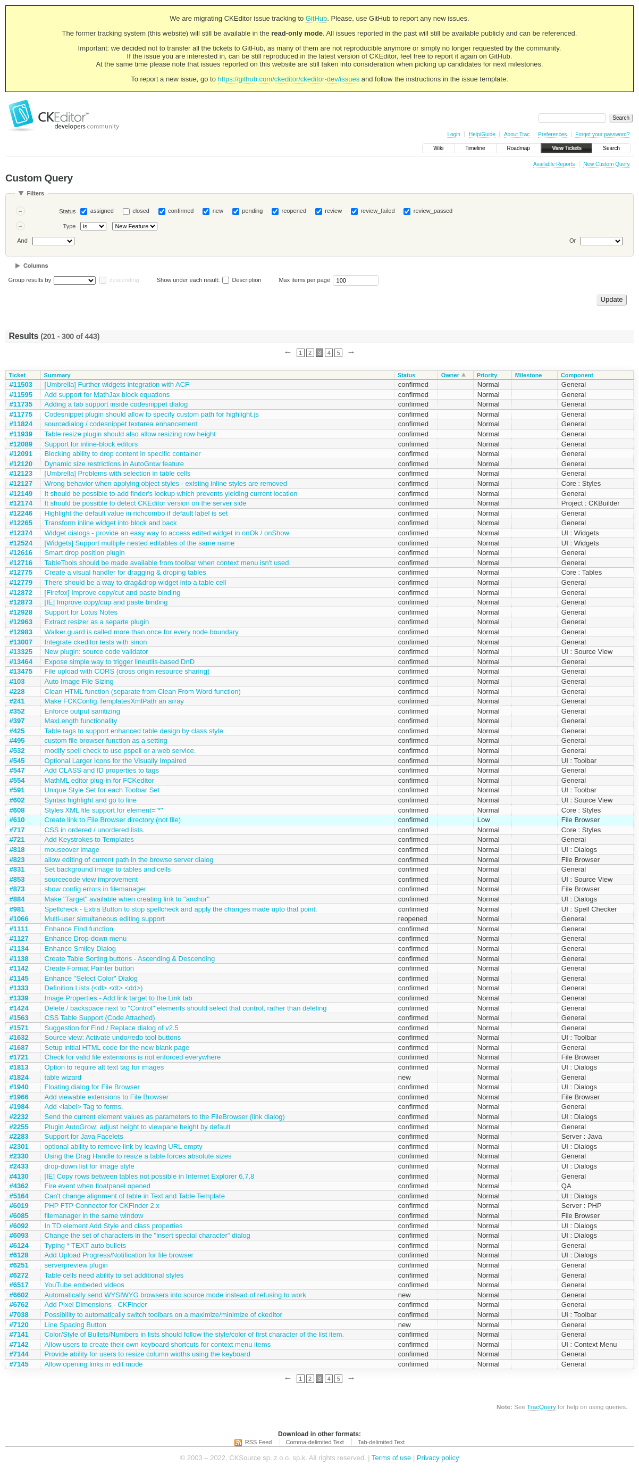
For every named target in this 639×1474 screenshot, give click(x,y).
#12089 (21, 444)
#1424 (19, 1008)
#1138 (19, 959)
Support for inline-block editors (91, 444)
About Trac (516, 134)
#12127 (21, 483)
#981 (17, 909)
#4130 (19, 1176)
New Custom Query (606, 164)
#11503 (21, 384)
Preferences (552, 134)
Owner (450, 375)
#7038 (19, 1315)
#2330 (19, 1156)
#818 (17, 850)
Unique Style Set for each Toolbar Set (102, 790)
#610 (17, 820)
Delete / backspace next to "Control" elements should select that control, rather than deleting (186, 1008)
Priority (487, 375)
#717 (17, 830)
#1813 (19, 1067)
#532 (17, 751)
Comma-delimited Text (315, 1442)
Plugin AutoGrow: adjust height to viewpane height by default (138, 1127)
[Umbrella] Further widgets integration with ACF (117, 384)
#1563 (19, 1018)
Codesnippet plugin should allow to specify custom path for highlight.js (152, 414)
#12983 (21, 632)
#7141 (19, 1334)
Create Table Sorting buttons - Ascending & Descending (130, 959)
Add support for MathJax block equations (107, 395)
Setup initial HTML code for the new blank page (117, 1047)
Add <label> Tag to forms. (84, 1107)
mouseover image (72, 850)
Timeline (475, 148)
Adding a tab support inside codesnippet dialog (116, 404)
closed (140, 211)
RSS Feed (258, 1442)
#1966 (19, 1097)
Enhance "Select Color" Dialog (91, 978)
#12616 (21, 553)
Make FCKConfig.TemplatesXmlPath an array (114, 701)
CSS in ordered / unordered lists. (95, 830)
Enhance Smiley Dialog (80, 949)
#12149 (21, 494)
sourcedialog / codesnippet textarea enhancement (121, 424)
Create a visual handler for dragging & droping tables (125, 572)
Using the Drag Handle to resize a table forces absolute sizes (138, 1156)
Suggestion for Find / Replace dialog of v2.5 (112, 1028)
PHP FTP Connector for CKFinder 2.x (102, 1206)
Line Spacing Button (75, 1325)
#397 (17, 721)
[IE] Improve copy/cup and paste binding (106, 602)
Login (453, 134)
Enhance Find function (79, 929)
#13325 (21, 652)
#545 (17, 761)
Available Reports (554, 164)
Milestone (528, 375)
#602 (17, 800)
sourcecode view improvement (91, 879)
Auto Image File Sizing (79, 681)
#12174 (21, 503)
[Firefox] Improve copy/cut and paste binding (113, 593)
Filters (35, 193)
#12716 (21, 563)
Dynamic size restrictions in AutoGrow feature (114, 464)
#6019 (19, 1206)
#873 (17, 889)
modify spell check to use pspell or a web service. (120, 751)
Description (241, 280)
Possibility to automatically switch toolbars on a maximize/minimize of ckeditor (163, 1315)
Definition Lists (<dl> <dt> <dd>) (94, 988)
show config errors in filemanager (95, 889)
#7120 (19, 1325)
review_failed (377, 211)
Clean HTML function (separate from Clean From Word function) (143, 691)
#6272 (19, 1275)
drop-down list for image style (89, 1166)
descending (124, 280)
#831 (17, 869)
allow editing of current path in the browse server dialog (129, 860)
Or (572, 240)
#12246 (21, 513)
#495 (17, 740)
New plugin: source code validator (96, 652)
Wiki (438, 148)
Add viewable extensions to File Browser (107, 1097)
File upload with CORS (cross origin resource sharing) (127, 671)
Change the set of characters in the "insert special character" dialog (147, 1235)
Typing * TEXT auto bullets (85, 1245)
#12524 (21, 543)
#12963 (21, 622)
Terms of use (391, 1458)
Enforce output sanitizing (82, 711)
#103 (17, 681)
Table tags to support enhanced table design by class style (134, 731)
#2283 (19, 1136)
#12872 (21, 593)
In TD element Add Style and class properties (114, 1226)
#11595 (21, 395)
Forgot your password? (602, 134)
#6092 (19, 1226)
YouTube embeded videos (84, 1285)
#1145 (19, 978)
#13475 (21, 671)
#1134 (19, 949)
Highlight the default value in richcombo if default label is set (136, 513)
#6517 (19, 1285)
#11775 (21, 414)
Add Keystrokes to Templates (89, 839)
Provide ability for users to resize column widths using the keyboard (147, 1354)
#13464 (21, 662)
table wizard (63, 1077)
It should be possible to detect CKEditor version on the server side (146, 503)
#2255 (19, 1127)
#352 (17, 711)
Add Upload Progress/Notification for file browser (119, 1255)
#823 (17, 860)
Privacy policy (438, 1458)
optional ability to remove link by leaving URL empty (124, 1146)
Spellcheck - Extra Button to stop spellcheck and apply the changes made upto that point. (181, 909)
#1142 (19, 968)
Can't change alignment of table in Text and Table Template (135, 1196)
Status (67, 211)
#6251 (19, 1265)
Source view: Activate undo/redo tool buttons (113, 1037)
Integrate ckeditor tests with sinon (96, 642)
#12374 (21, 533)
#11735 (21, 404)
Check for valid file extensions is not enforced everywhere (133, 1057)
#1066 (19, 919)
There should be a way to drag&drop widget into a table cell (135, 582)
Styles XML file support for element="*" (104, 810)
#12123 (21, 473)
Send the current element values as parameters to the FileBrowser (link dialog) (165, 1117)
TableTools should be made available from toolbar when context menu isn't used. (168, 563)
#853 (17, 879)
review (333, 211)
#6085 (19, 1216)
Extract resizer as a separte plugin (97, 622)
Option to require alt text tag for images (104, 1067)
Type (69, 226)
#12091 (21, 454)
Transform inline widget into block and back (111, 523)
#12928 (21, 612)
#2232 (19, 1117)
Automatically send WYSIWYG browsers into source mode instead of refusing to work (175, 1295)
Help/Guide (482, 134)
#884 (17, 899)
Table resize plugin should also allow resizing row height (130, 434)
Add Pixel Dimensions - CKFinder (96, 1305)
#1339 (19, 998)
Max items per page (304, 280)
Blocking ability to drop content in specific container (123, 454)
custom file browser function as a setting (106, 740)
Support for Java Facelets (84, 1136)
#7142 (19, 1344)
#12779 (21, 582)
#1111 (19, 929)
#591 (17, 790)
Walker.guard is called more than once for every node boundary (142, 632)
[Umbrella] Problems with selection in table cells (118, 473)
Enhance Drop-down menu (86, 938)
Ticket (17, 375)
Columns (35, 265)
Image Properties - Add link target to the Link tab (118, 998)
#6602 (19, 1295)
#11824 (21, 424)
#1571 (19, 1028)
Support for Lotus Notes (81, 612)
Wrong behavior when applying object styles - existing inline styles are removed (166, 483)
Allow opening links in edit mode (94, 1364)
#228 (17, 691)
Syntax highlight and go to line (91, 800)
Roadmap (518, 148)
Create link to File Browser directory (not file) (113, 820)
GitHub (316, 18)
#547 (17, 770)
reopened (294, 211)
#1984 (19, 1107)
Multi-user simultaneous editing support (105, 919)
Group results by (30, 280)
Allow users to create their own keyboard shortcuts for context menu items (158, 1344)
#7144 (19, 1354)
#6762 (19, 1305)
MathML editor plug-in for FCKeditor (99, 780)
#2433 (19, 1166)
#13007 (21, 642)
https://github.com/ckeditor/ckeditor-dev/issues (289, 79)
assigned (102, 211)
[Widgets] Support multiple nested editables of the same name (140, 543)
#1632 (19, 1037)
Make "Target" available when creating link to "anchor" (127, 899)
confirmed (181, 211)
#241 (17, 701)
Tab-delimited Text (381, 1442)
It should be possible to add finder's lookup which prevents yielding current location (171, 494)
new (218, 211)
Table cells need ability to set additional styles (114, 1275)
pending (252, 211)
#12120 (21, 464)
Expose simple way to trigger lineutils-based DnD (120, 662)
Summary (57, 375)
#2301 (19, 1146)
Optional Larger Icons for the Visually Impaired (116, 761)
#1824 (19, 1077)
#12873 (21, 602)
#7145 (19, 1364)
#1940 (19, 1087)
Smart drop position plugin (85, 553)
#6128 (19, 1255)
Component (577, 375)
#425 (17, 731)
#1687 (19, 1047)
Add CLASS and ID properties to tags (102, 770)
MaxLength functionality (81, 721)
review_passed (433, 211)
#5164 (19, 1196)
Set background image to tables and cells (108, 869)
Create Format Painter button (89, 968)
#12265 (21, 523)
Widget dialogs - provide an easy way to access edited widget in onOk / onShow (167, 533)
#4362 (19, 1186)
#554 (17, 780)
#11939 (21, 434)
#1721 (19, 1057)
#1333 (19, 988)
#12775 (21, 572)
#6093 (19, 1235)
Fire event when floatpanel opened (97, 1186)
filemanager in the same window (94, 1216)
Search (611, 148)
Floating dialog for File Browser (92, 1087)
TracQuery (541, 1406)
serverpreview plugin (76, 1265)
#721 (17, 839)
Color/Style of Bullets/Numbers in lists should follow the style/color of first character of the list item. (194, 1334)
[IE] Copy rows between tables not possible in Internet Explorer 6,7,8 (150, 1176)
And (22, 240)
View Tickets (566, 148)
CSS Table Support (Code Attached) (100, 1018)
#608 (17, 810)
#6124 (19, 1245)
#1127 (19, 938)
